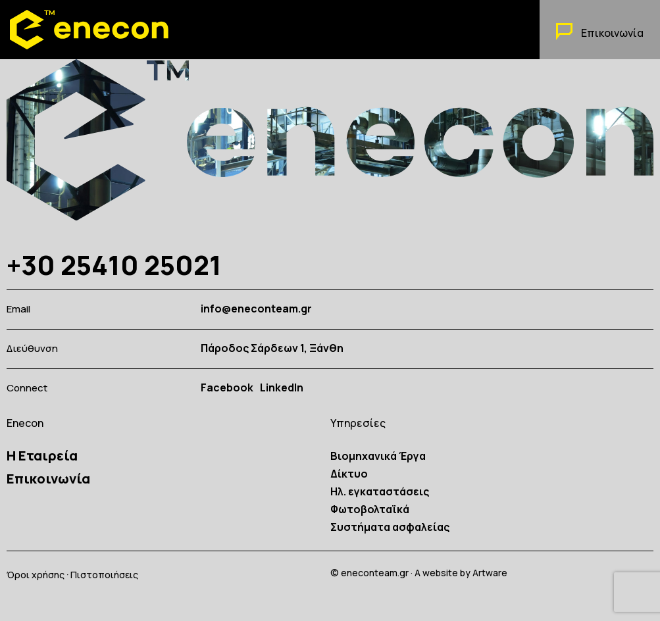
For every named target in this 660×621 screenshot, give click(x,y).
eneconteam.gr (375, 572)
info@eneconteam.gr (256, 308)
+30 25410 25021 (114, 265)
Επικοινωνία (48, 478)
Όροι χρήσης (35, 574)
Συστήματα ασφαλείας (389, 527)
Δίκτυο (349, 473)
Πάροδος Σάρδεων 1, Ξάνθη (272, 348)
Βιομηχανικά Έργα (378, 456)
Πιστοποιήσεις (104, 574)
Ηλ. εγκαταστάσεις (379, 491)
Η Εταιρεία (42, 455)
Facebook (227, 387)
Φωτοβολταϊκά (369, 509)
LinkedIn (281, 387)
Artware (489, 572)
